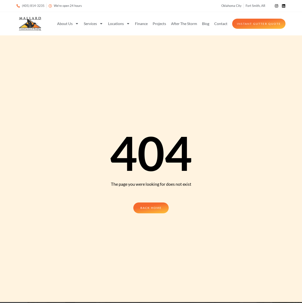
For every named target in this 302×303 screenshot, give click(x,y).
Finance (141, 23)
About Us (68, 23)
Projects (159, 23)
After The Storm (184, 23)
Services (93, 23)
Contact (220, 23)
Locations (119, 23)
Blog (205, 23)
